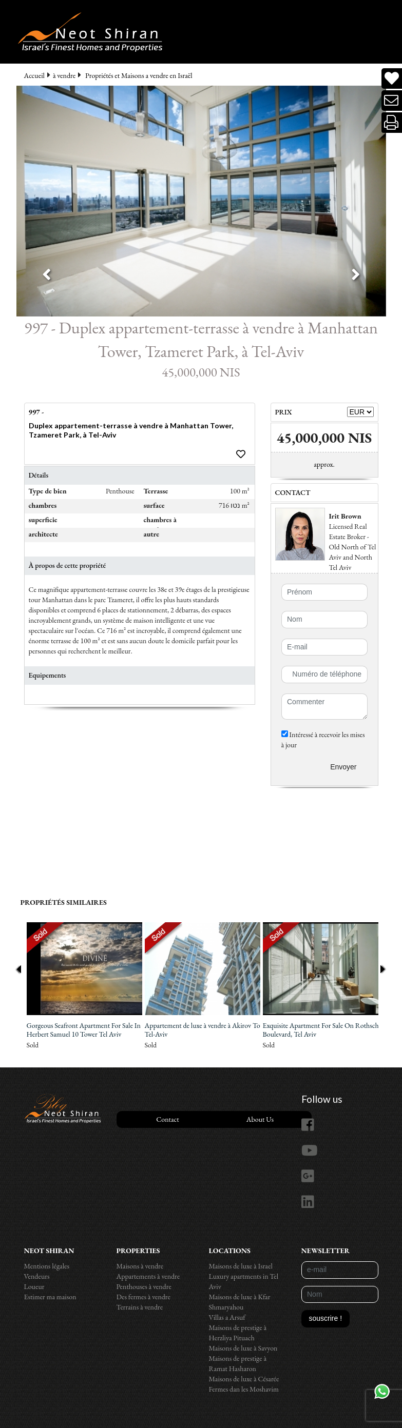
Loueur (34, 1286)
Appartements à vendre (148, 1276)
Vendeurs (37, 1276)
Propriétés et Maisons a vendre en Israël (139, 75)
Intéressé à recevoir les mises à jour (323, 739)
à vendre (64, 75)
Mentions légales (47, 1266)
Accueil (34, 75)
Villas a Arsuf (227, 1317)
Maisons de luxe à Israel (241, 1266)
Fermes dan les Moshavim (244, 1389)
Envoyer (343, 767)
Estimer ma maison (50, 1296)
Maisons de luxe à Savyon (243, 1348)
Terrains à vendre (140, 1307)
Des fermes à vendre (144, 1296)
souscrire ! (325, 1318)
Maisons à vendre (140, 1266)
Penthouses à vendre (144, 1286)
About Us (260, 1119)
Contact (167, 1119)
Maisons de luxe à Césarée (244, 1378)
